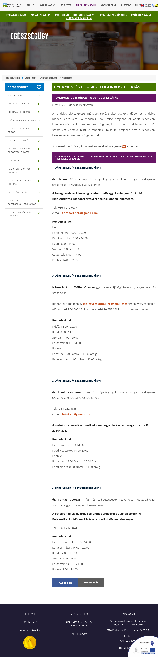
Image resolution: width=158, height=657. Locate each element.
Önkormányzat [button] (48, 5)
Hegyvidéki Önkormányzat (13, 5)
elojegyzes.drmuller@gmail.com (105, 304)
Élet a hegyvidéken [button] (86, 5)
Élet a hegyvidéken (12, 78)
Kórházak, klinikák (19, 112)
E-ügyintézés (62, 14)
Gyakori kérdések (40, 14)
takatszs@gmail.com (76, 414)
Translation (153, 5)
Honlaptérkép (30, 631)
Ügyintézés (29, 622)
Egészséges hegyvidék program (21, 130)
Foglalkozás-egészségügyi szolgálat (22, 202)
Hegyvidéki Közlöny (84, 14)
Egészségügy (30, 78)
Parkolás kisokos (16, 14)
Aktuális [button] (30, 5)
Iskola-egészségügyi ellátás (20, 182)
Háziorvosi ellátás (19, 161)
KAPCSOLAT (128, 614)
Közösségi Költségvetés (113, 14)
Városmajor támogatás (79, 18)
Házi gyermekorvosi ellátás (19, 170)
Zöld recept (15, 95)
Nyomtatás (91, 583)
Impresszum (79, 634)
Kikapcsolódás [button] (109, 5)
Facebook (65, 583)
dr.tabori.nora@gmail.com (80, 213)
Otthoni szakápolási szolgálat (20, 214)
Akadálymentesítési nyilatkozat (79, 624)
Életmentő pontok (19, 104)
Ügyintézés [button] (66, 5)
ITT (124, 146)
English (142, 5)
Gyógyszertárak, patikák (22, 120)
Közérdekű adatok (141, 14)
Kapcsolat (126, 5)
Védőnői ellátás (17, 192)
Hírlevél (30, 614)
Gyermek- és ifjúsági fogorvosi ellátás (56, 78)
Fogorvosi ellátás (18, 141)
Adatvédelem (79, 614)
